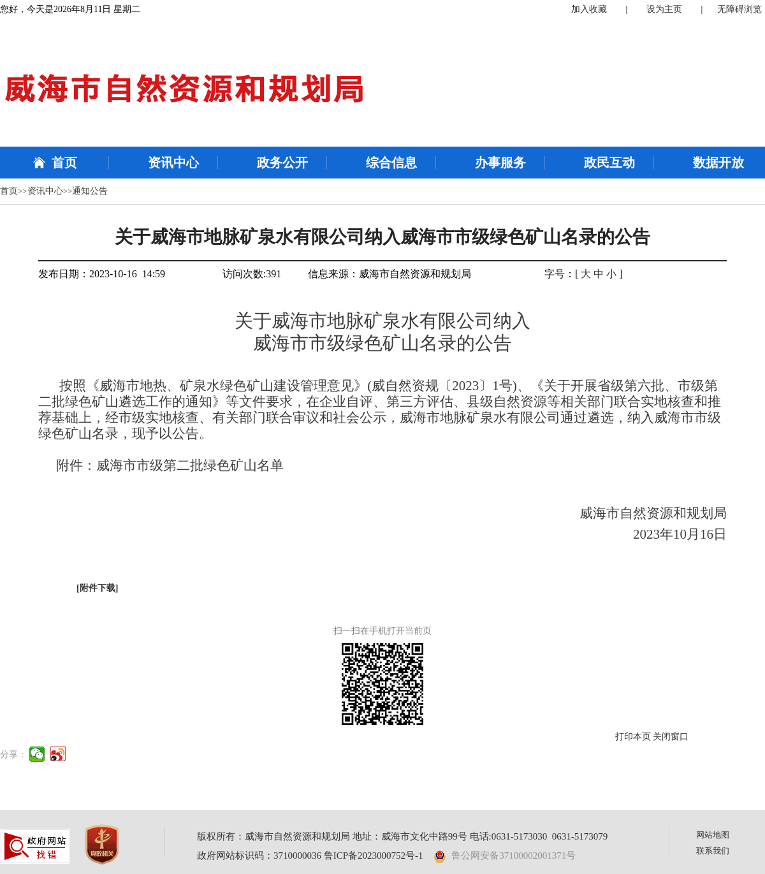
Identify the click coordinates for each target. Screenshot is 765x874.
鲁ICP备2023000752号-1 (373, 855)
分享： (13, 754)
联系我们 (712, 851)
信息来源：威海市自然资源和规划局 (389, 273)
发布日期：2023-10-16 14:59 (101, 273)
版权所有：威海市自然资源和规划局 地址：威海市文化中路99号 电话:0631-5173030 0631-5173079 (402, 836)
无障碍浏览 (739, 9)
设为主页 (664, 9)
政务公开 (282, 163)
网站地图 (712, 835)
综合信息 (391, 163)
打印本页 (633, 736)
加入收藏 (589, 9)
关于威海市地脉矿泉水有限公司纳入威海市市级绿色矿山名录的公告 (382, 237)
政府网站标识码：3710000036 (259, 855)
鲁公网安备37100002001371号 (505, 855)
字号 (554, 273)
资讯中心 (173, 163)
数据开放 (718, 163)
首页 (64, 163)
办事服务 (500, 163)
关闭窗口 (670, 736)
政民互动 (609, 163)
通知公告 (90, 191)
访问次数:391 (251, 273)
